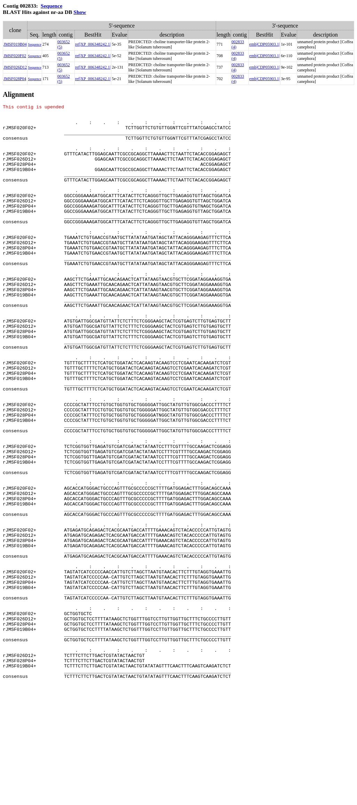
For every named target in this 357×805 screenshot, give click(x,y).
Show (79, 12)
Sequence (51, 6)
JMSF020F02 (14, 55)
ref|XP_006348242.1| (93, 44)
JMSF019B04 (15, 44)
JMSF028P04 (14, 78)
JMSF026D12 (15, 67)
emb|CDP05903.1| (264, 44)
